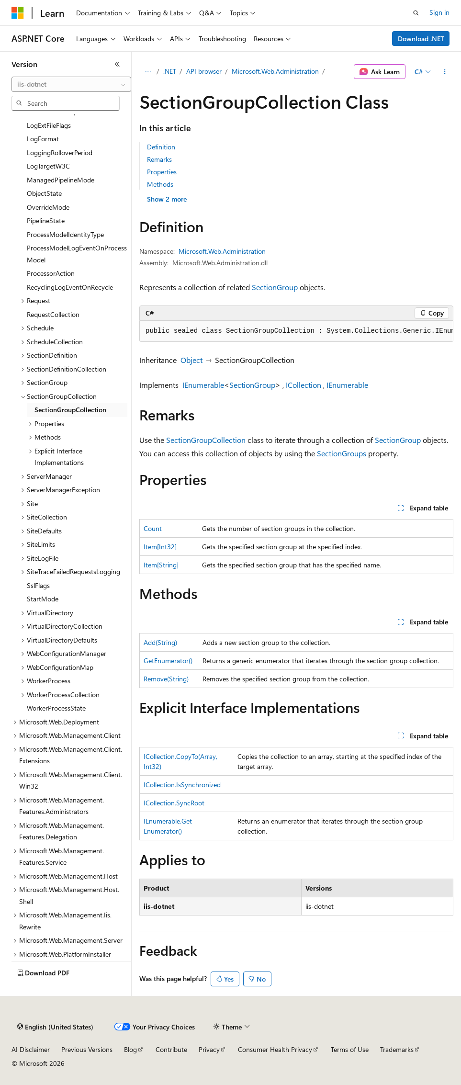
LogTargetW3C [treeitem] (48, 165)
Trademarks (397, 1049)
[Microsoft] (17, 13)
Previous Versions (86, 1049)
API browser (204, 71)
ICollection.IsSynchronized (182, 784)
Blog (130, 1049)
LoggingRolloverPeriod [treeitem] (59, 152)
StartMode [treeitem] (42, 598)
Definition (161, 146)
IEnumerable (203, 385)
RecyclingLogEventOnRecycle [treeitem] (70, 287)
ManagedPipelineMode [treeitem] (60, 179)
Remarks (159, 159)
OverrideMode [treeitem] (48, 207)
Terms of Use (350, 1049)
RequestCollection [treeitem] (53, 314)
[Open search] (416, 13)
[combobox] (71, 84)
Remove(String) (166, 678)
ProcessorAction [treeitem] (51, 273)
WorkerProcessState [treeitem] (56, 707)
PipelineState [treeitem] (46, 220)
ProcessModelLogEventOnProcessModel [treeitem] (77, 253)
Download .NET (421, 38)
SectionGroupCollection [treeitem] (70, 409)
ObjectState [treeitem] (44, 193)
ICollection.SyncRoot (174, 802)
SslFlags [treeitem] (38, 585)
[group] (296, 331)
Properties (162, 171)
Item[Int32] (160, 546)
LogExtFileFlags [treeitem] (49, 125)
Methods (160, 184)
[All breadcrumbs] (147, 71)
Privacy (209, 1049)
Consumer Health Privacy (275, 1049)
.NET (169, 71)
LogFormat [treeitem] (43, 138)
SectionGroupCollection (206, 440)
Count (153, 528)
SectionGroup (275, 287)
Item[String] (161, 564)
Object (191, 360)
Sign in (439, 12)
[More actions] (445, 71)
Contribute (171, 1049)
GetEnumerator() (168, 660)
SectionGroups (341, 453)
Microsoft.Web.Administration (275, 71)
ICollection (303, 385)
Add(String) (160, 642)
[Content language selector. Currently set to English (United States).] (55, 1027)
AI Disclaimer (30, 1049)
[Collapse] (117, 64)
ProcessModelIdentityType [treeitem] (65, 234)
